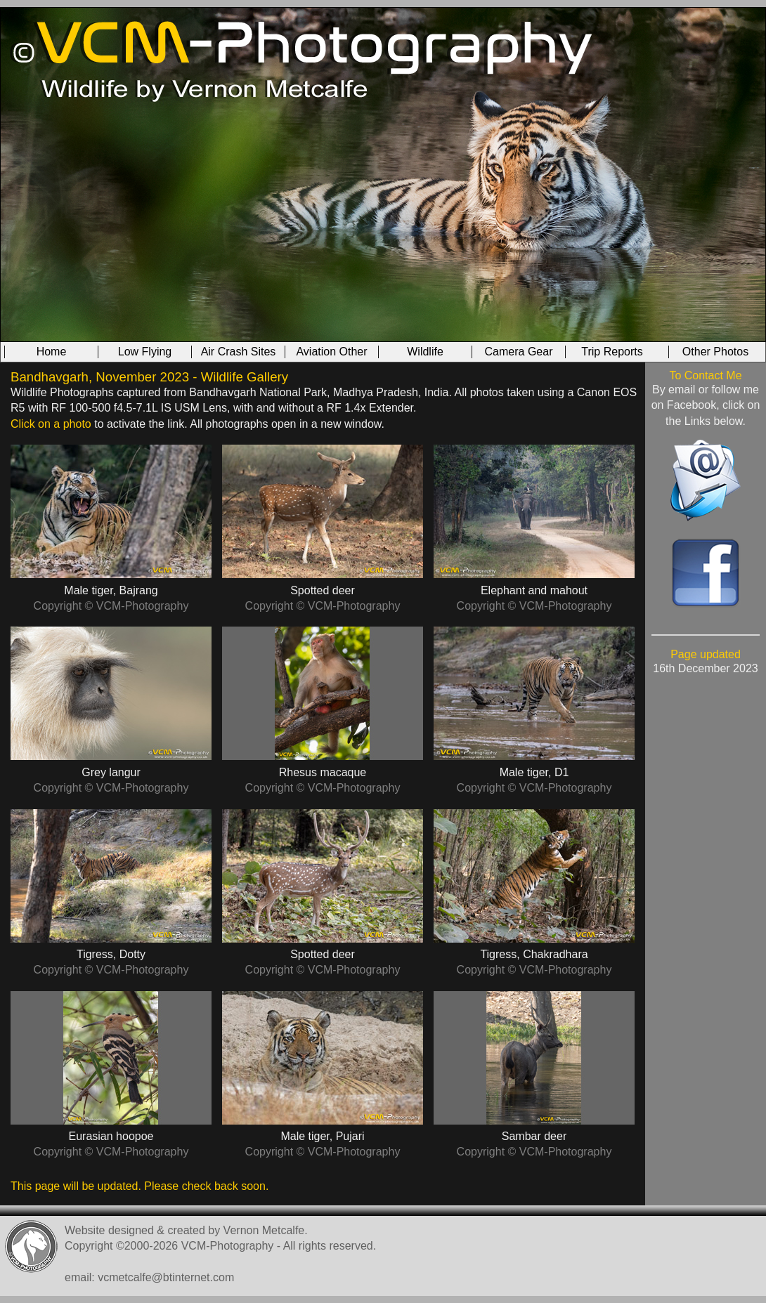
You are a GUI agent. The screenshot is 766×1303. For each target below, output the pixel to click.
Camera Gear (519, 352)
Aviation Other (331, 352)
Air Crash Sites (238, 352)
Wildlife (425, 352)
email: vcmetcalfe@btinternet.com (149, 1277)
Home (52, 352)
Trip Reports (611, 352)
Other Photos (715, 352)
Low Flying (144, 352)
